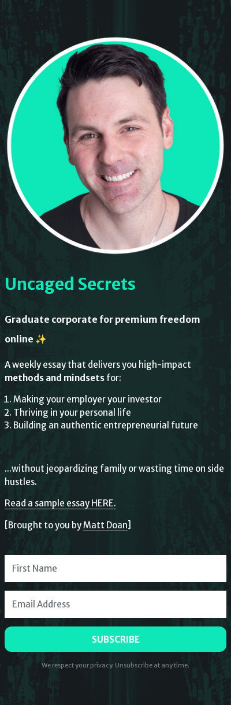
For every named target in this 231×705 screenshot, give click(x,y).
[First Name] (115, 568)
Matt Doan (105, 525)
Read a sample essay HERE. (60, 503)
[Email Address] (115, 604)
